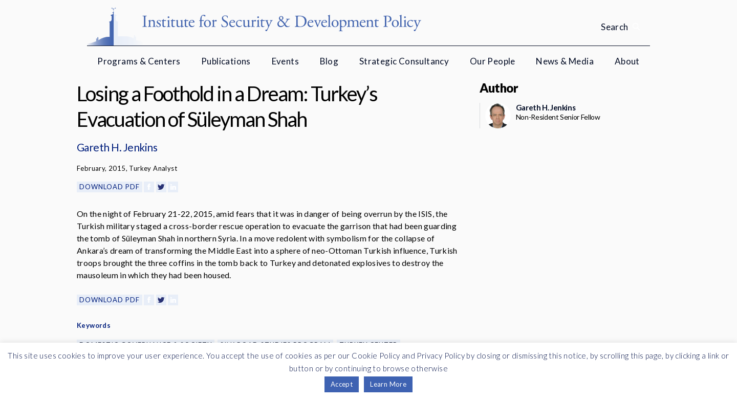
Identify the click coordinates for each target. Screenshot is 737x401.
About (627, 61)
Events (285, 61)
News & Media (565, 61)
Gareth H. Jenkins (117, 147)
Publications (226, 61)
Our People (492, 61)
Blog (329, 61)
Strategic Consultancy (404, 61)
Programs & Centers (138, 61)
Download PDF (109, 187)
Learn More (388, 384)
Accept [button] (342, 384)
